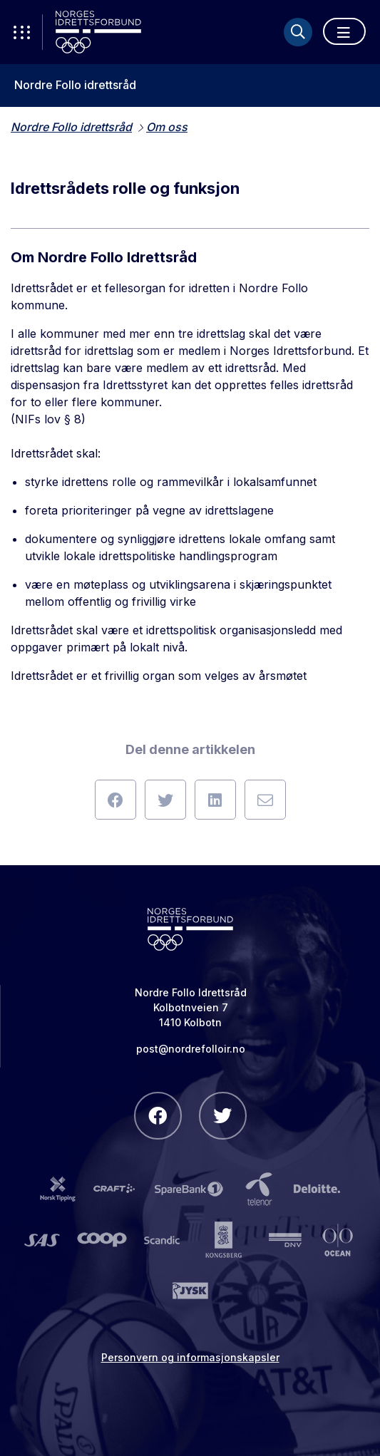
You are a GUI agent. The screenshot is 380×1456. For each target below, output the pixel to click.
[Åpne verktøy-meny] (21, 32)
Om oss (167, 127)
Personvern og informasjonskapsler (190, 1357)
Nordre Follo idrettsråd (75, 85)
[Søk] (298, 32)
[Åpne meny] (344, 31)
